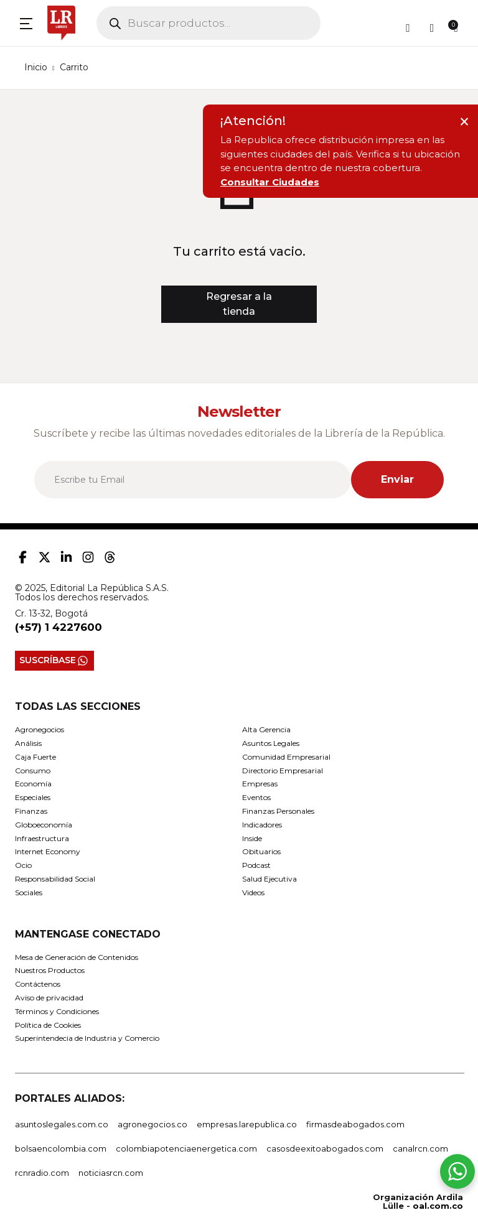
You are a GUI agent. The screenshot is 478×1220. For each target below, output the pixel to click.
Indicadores (262, 824)
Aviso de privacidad (49, 997)
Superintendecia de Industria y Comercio (87, 1038)
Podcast (256, 865)
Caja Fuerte (35, 756)
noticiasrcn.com (110, 1173)
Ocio (23, 865)
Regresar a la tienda (239, 304)
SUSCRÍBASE (54, 661)
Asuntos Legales (270, 743)
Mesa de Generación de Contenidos (76, 957)
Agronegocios (39, 729)
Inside (252, 838)
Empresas (260, 783)
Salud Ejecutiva (269, 878)
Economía (33, 783)
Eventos (256, 797)
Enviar (397, 479)
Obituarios (261, 851)
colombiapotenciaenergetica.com (186, 1148)
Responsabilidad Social (55, 878)
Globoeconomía (43, 824)
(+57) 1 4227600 (58, 627)
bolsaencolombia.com (60, 1148)
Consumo (32, 770)
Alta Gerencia (266, 729)
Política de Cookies (48, 1025)
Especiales (32, 797)
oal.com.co (438, 1206)
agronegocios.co (152, 1124)
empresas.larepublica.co (247, 1124)
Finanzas (31, 811)
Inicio (35, 67)
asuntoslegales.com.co (61, 1124)
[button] (26, 23)
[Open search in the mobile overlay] (208, 23)
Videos (253, 892)
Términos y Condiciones (57, 1011)
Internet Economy (47, 851)
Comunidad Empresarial (286, 756)
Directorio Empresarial (282, 770)
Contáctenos (37, 984)
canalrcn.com (420, 1148)
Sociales (28, 892)
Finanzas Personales (278, 811)
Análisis (28, 743)
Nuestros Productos (50, 970)
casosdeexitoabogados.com (324, 1148)
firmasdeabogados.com (355, 1124)
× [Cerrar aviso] (464, 121)
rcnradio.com (42, 1173)
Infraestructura (42, 838)
